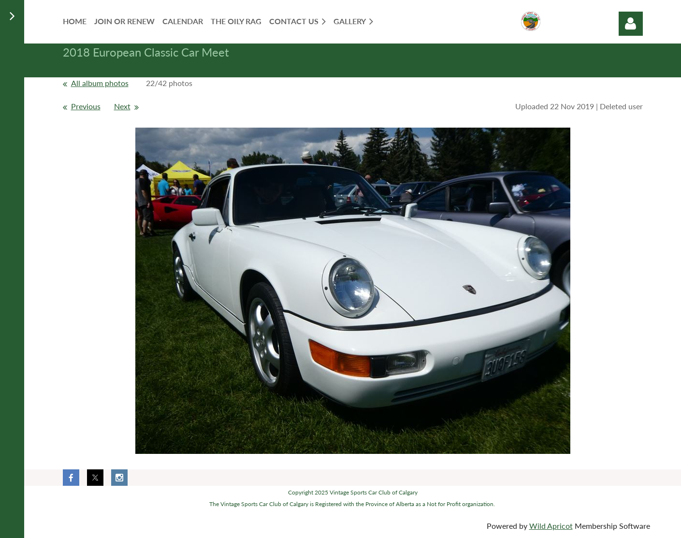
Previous (86, 106)
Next (122, 106)
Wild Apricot (551, 525)
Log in (631, 24)
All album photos (100, 82)
